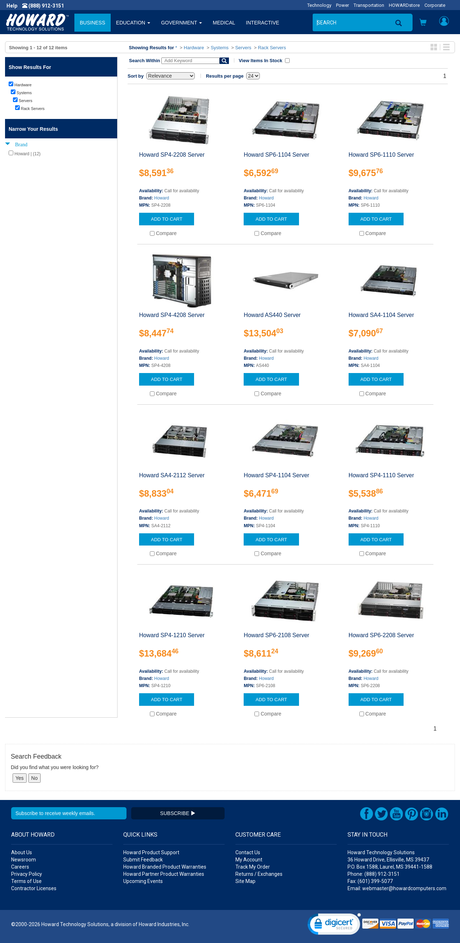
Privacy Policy (26, 874)
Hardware (194, 47)
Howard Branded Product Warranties (164, 867)
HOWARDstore (404, 5)
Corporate (434, 5)
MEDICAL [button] (224, 23)
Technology (319, 5)
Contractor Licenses (33, 888)
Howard (161, 198)
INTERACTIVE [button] (262, 23)
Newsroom (23, 859)
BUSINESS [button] (92, 23)
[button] (423, 23)
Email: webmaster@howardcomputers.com (397, 888)
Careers (20, 867)
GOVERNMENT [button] (181, 23)
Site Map (245, 881)
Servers (243, 47)
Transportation (369, 5)
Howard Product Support (151, 852)
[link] (334, 925)
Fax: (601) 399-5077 (370, 881)
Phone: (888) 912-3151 (374, 874)
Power (342, 5)
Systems (220, 47)
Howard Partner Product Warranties (163, 874)
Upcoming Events (143, 881)
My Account (248, 859)
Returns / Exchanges (258, 874)
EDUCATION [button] (133, 23)
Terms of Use (26, 881)
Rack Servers (272, 47)
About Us (21, 852)
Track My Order (252, 867)
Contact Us (247, 852)
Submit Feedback (143, 859)
